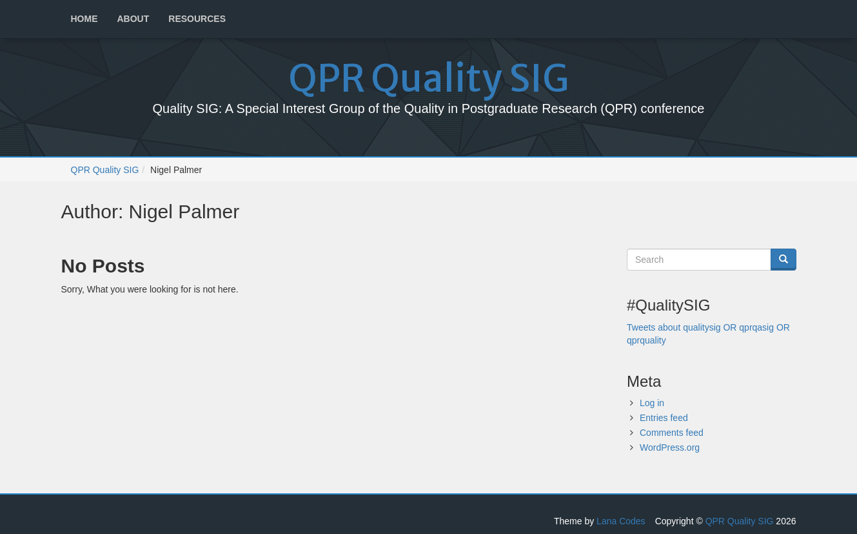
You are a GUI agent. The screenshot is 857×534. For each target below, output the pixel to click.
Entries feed (664, 418)
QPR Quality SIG (428, 78)
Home (84, 19)
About (133, 19)
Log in (652, 403)
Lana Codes (620, 521)
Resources (197, 19)
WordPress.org (670, 447)
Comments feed (672, 432)
